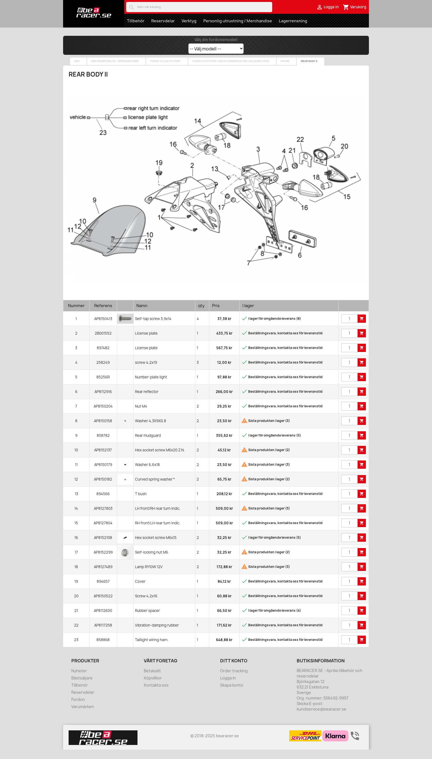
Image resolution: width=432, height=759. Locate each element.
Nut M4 (141, 415)
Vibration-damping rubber (157, 634)
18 (76, 576)
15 (76, 532)
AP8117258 (103, 634)
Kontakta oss (156, 694)
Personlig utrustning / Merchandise (237, 20)
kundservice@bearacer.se (321, 718)
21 (76, 619)
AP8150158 (103, 430)
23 (76, 649)
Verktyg (189, 20)
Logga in (228, 687)
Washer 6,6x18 (147, 473)
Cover (140, 590)
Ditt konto (233, 670)
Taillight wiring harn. (151, 649)
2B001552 (103, 342)
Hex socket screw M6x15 (156, 546)
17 (76, 561)
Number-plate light (151, 386)
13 (76, 503)
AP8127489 (103, 576)
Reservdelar (163, 20)
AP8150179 (103, 473)
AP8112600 (103, 619)
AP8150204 (103, 415)
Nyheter (79, 680)
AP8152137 (103, 459)
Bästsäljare (82, 687)
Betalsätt (152, 680)
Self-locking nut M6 (151, 561)
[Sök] (199, 7)
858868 (103, 649)
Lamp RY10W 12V (149, 576)
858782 (103, 444)
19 (76, 590)
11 (76, 473)
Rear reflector (146, 401)
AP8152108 (103, 546)
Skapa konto (231, 694)
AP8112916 (103, 401)
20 (76, 605)
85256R (103, 386)
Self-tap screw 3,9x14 (153, 328)
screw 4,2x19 (146, 371)
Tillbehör (135, 20)
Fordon (78, 708)
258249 (103, 371)
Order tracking (234, 680)
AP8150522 (103, 605)
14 (76, 517)
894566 (103, 503)
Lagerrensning (293, 20)
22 (76, 634)
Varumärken (82, 716)
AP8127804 (103, 532)
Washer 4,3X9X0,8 (150, 430)
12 (76, 488)
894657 (103, 590)
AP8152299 (103, 561)
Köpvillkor (153, 687)
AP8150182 (103, 488)
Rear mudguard (148, 444)
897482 (103, 357)
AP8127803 (103, 517)
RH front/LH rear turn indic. (157, 532)
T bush (141, 503)
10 (76, 459)
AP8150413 (103, 328)
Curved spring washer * (155, 488)
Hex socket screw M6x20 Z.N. (160, 459)
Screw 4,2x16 (146, 605)
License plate (146, 342)
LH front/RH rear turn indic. (157, 517)
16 (76, 546)
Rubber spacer (147, 619)
